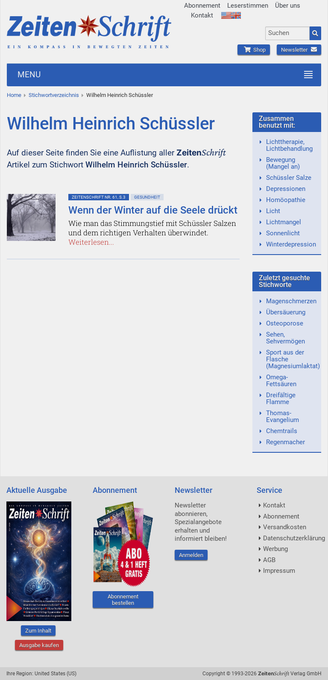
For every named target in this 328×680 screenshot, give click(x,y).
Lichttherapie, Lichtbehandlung (289, 145)
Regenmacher (285, 442)
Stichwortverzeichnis (54, 95)
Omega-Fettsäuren (281, 380)
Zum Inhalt (38, 630)
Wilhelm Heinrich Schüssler (119, 95)
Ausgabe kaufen (39, 645)
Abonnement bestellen (123, 599)
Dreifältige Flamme (281, 398)
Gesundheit (147, 197)
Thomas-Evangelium (282, 416)
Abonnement (202, 5)
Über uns (287, 5)
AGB (269, 560)
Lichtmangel (283, 222)
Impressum (279, 570)
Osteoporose (284, 323)
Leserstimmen (247, 5)
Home (14, 95)
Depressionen (285, 189)
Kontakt (202, 15)
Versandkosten (284, 527)
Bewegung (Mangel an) (283, 163)
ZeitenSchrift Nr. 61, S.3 (99, 197)
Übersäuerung (285, 312)
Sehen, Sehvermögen (285, 338)
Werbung (275, 549)
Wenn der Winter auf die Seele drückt (152, 210)
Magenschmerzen (291, 301)
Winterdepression (291, 244)
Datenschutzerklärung (294, 538)
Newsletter (299, 50)
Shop (254, 50)
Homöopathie (285, 200)
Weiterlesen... (91, 242)
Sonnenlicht (283, 233)
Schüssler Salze (288, 178)
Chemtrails (281, 431)
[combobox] (287, 33)
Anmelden (191, 555)
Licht (273, 211)
